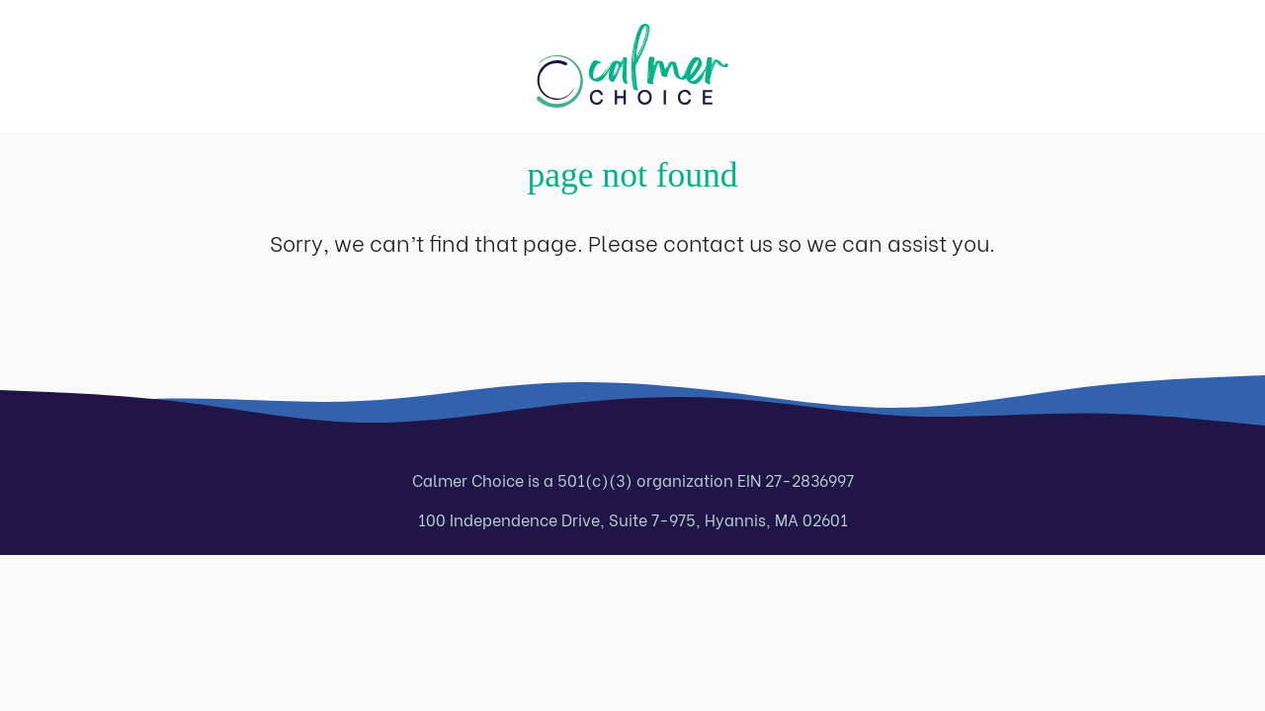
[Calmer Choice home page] (632, 66)
